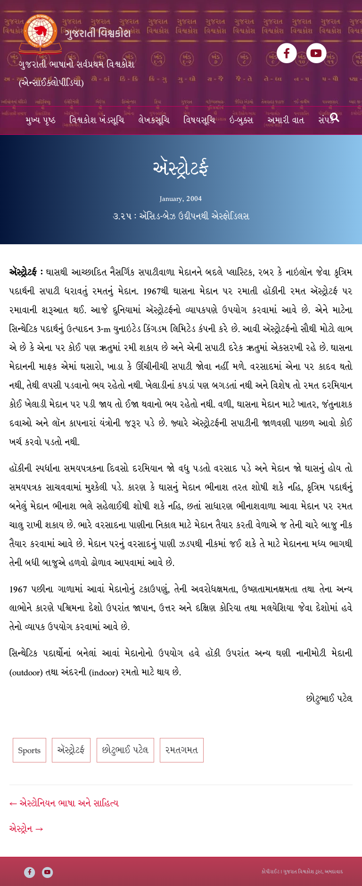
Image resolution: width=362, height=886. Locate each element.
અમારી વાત (286, 120)
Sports (29, 750)
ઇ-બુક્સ (242, 120)
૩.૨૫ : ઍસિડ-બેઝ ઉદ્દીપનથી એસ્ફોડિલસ (181, 216)
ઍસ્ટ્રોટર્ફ (71, 750)
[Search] (334, 117)
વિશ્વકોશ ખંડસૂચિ (97, 120)
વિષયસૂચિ (199, 120)
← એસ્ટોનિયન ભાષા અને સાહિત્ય (64, 803)
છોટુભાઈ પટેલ (125, 750)
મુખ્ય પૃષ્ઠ (41, 120)
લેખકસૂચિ (154, 120)
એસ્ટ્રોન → (26, 829)
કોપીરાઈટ (271, 871)
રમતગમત (181, 750)
